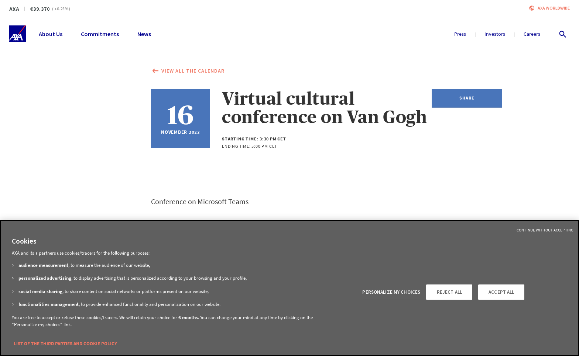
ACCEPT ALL (501, 292)
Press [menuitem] (460, 34)
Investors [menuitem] (494, 34)
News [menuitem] (144, 34)
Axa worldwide (554, 8)
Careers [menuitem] (532, 34)
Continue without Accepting (545, 230)
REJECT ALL (449, 292)
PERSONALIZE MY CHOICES (391, 292)
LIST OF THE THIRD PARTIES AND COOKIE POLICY (65, 344)
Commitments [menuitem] (100, 34)
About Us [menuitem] (50, 34)
